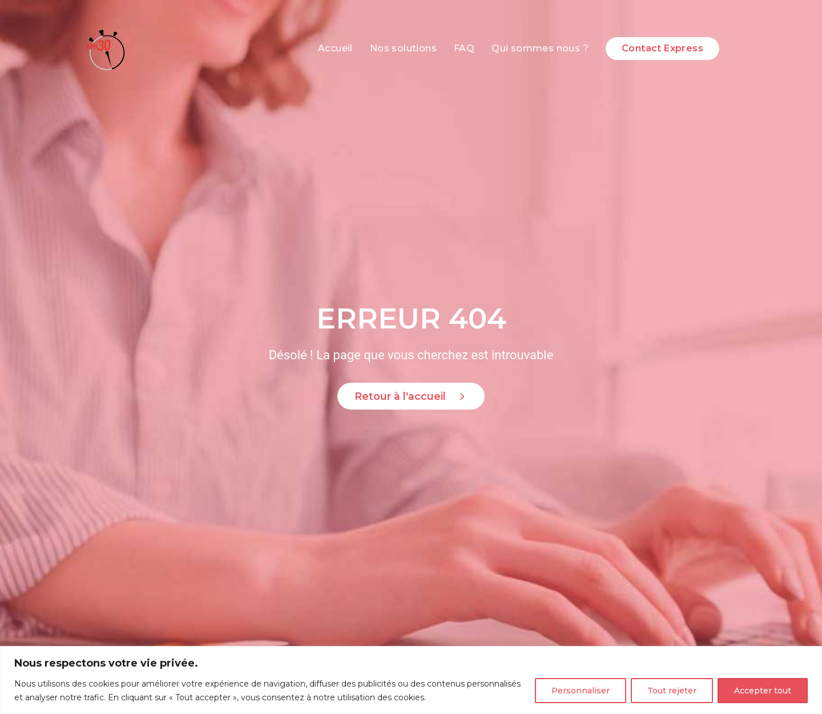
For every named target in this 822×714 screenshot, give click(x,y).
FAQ (464, 48)
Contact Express (662, 48)
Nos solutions (403, 48)
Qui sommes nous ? (540, 48)
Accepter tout (762, 690)
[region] (411, 680)
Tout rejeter (671, 690)
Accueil (335, 48)
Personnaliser (580, 690)
